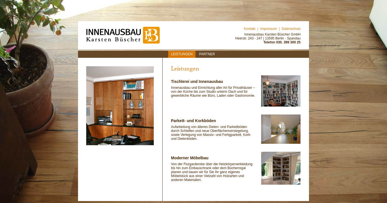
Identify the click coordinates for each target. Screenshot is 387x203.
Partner (207, 54)
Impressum (268, 29)
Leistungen (182, 54)
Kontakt (249, 29)
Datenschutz (291, 29)
